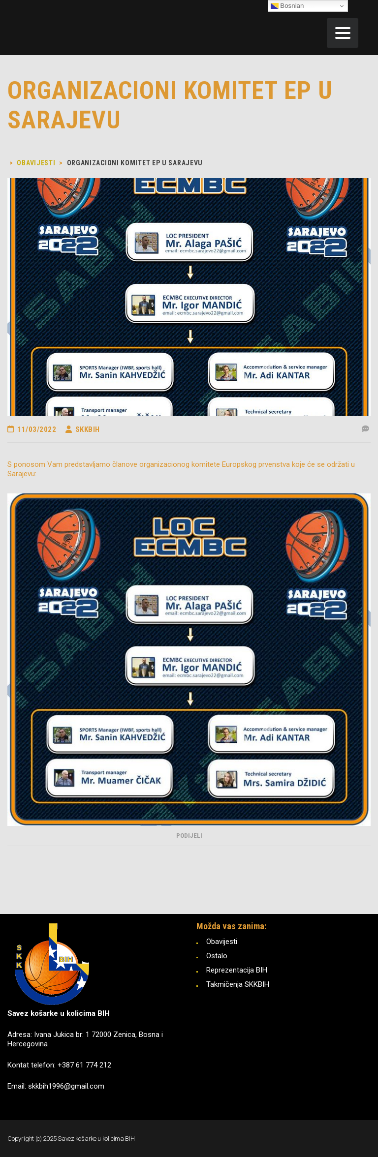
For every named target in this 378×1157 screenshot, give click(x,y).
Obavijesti (221, 941)
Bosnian (287, 6)
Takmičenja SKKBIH (237, 984)
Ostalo (216, 955)
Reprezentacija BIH (236, 970)
